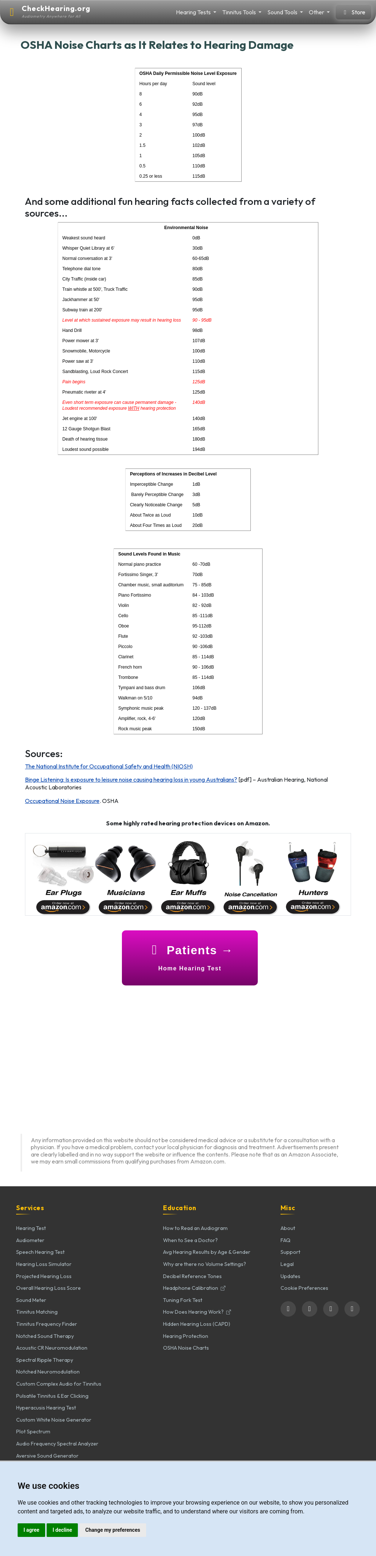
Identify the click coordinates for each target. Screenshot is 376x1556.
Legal (287, 1264)
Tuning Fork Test (182, 1300)
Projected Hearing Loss (44, 1276)
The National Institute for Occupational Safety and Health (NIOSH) (109, 766)
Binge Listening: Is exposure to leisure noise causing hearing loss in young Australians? (131, 779)
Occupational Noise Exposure (62, 800)
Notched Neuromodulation (48, 1371)
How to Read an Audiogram (195, 1228)
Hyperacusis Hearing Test (46, 1407)
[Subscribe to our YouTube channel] (352, 1309)
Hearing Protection (185, 1336)
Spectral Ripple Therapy (44, 1360)
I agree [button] (31, 1530)
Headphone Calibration (194, 1288)
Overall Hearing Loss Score (48, 1288)
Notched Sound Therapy (45, 1336)
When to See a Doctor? (190, 1240)
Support (290, 1252)
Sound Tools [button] (283, 12)
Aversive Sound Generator (47, 1455)
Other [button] (317, 12)
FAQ (285, 1240)
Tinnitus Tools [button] (239, 12)
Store (353, 12)
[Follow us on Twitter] (309, 1309)
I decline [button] (62, 1530)
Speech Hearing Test (40, 1252)
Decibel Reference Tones (192, 1276)
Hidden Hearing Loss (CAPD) (196, 1324)
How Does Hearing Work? (197, 1312)
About (288, 1228)
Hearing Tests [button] (194, 12)
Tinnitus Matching (37, 1312)
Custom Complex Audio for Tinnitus (58, 1384)
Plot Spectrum (33, 1431)
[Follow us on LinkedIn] (331, 1309)
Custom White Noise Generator (53, 1419)
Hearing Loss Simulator (44, 1264)
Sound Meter (31, 1300)
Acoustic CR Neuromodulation (51, 1348)
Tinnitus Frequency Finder (46, 1324)
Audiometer (30, 1240)
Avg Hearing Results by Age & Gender (206, 1252)
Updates (290, 1276)
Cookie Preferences (304, 1288)
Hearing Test (31, 1228)
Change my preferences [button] (112, 1530)
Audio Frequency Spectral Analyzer (57, 1443)
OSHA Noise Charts (186, 1348)
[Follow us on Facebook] (288, 1309)
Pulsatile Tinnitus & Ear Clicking (52, 1396)
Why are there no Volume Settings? (204, 1264)
